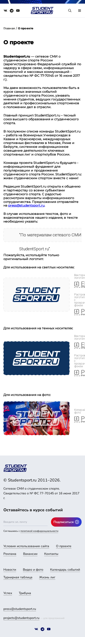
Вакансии (30, 554)
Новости (9, 569)
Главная (9, 28)
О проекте (63, 546)
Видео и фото (33, 569)
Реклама (9, 554)
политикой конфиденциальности (39, 531)
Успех (7, 593)
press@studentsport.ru (26, 205)
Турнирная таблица (17, 577)
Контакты (51, 554)
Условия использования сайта (26, 546)
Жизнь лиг (47, 577)
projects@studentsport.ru (21, 618)
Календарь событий (65, 569)
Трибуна (25, 593)
